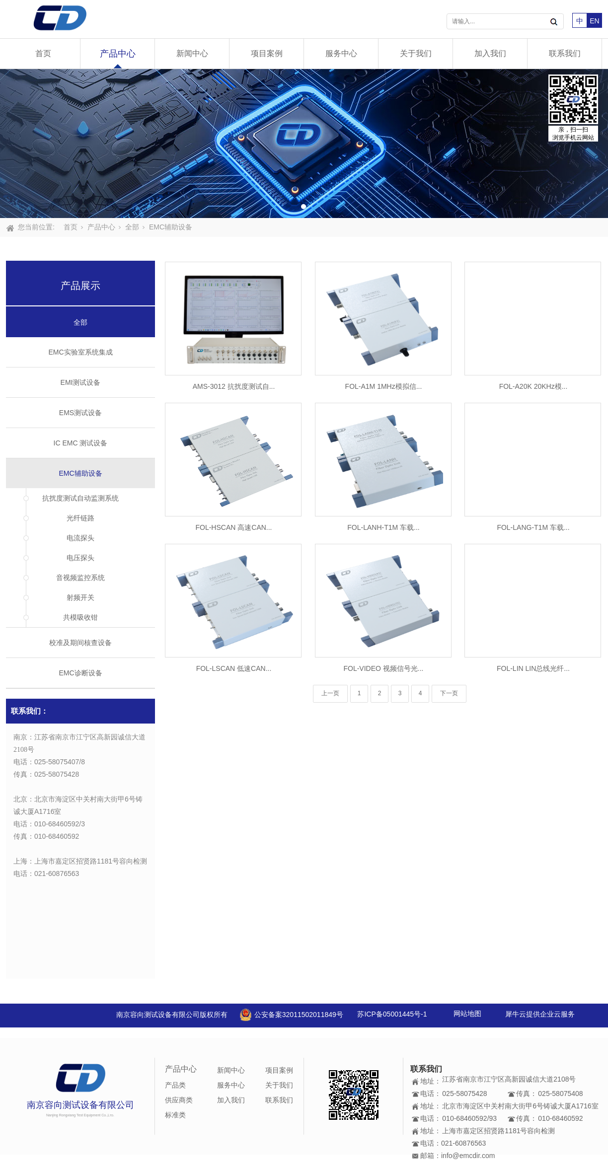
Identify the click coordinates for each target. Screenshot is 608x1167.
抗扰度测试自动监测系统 (80, 498)
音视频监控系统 (80, 578)
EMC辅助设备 (170, 227)
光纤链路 (80, 518)
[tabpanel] (304, 143)
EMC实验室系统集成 (80, 352)
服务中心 (341, 53)
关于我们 (416, 53)
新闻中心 (192, 53)
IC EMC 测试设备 (81, 443)
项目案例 (267, 53)
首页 (43, 53)
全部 (132, 227)
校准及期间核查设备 (80, 643)
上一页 (330, 693)
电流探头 (80, 538)
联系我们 (565, 53)
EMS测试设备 (80, 413)
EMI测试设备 (81, 382)
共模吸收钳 (80, 617)
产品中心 (118, 54)
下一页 (449, 693)
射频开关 (80, 597)
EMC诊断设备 (80, 673)
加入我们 (490, 53)
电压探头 (80, 558)
